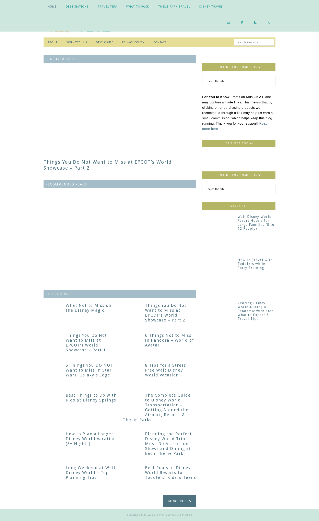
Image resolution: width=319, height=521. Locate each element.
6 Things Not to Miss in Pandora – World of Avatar (169, 340)
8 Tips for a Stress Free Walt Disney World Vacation (165, 370)
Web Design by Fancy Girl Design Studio (170, 514)
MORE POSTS (179, 501)
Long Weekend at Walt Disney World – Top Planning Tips (91, 472)
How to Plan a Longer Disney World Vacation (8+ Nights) (91, 438)
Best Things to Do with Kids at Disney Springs (91, 398)
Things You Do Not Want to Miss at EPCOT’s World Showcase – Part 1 (86, 342)
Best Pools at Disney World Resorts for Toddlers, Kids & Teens (170, 472)
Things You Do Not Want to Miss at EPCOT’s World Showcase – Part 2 (165, 312)
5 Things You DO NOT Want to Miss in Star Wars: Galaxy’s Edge (89, 370)
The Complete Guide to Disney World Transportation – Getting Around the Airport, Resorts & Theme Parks (157, 407)
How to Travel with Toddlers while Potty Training (255, 264)
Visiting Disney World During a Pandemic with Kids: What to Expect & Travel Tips (256, 311)
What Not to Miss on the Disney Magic (88, 308)
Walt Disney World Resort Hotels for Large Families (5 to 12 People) (256, 222)
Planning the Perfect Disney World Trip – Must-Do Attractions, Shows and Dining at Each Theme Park (168, 443)
